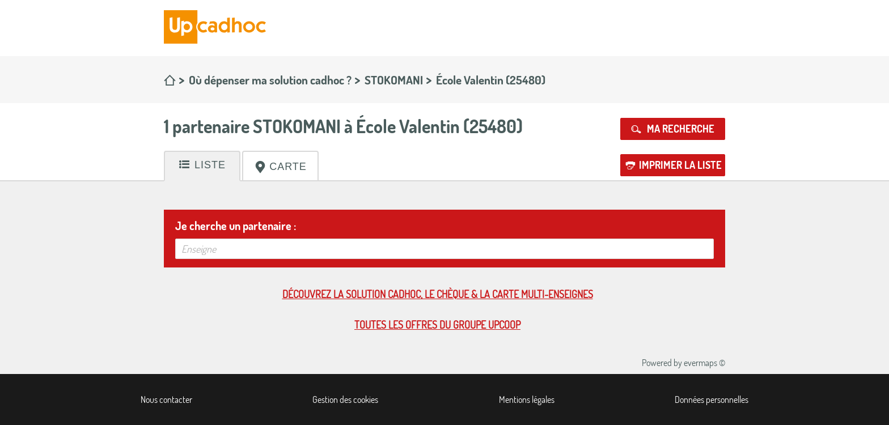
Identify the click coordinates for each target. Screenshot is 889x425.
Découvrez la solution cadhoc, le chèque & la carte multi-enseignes (437, 294)
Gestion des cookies (345, 399)
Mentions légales (526, 399)
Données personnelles (711, 399)
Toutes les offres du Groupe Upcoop (437, 324)
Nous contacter (166, 399)
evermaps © (704, 362)
